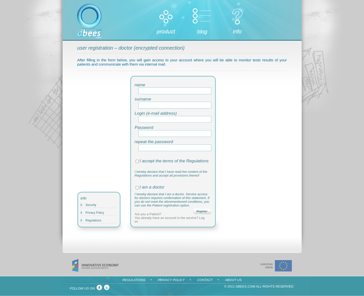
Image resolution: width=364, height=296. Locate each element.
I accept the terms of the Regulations (174, 161)
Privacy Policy (95, 212)
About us (233, 280)
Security (91, 205)
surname (143, 99)
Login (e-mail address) (156, 113)
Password (144, 127)
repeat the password (154, 141)
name (140, 85)
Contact (205, 280)
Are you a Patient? (148, 214)
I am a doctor (152, 187)
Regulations (93, 220)
